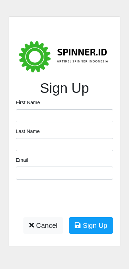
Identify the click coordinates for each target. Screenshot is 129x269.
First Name (28, 102)
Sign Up (91, 225)
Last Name (28, 131)
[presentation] (68, 198)
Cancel (43, 225)
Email (22, 160)
